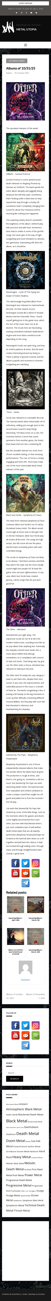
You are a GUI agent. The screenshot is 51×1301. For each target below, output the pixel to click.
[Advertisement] (25, 1250)
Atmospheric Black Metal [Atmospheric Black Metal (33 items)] (24, 1109)
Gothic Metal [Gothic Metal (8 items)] (34, 1146)
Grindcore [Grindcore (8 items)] (11, 1151)
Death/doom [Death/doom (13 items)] (31, 1127)
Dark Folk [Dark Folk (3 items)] (20, 1127)
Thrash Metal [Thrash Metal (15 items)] (22, 1210)
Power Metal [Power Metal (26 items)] (33, 1175)
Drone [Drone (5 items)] (28, 1141)
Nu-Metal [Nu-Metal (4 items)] (27, 1169)
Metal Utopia (26, 29)
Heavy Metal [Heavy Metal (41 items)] (21, 1157)
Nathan (9, 73)
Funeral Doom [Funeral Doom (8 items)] (20, 1146)
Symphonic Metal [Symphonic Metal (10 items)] (15, 1205)
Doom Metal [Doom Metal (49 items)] (15, 1140)
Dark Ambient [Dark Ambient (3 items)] (11, 1127)
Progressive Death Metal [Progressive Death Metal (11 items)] (19, 1180)
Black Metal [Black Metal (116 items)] (16, 1121)
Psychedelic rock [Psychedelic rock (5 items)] (18, 1191)
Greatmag (32, 1294)
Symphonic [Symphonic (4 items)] (17, 1200)
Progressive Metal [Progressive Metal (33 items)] (18, 1185)
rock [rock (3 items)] (26, 1191)
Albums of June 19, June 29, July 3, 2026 (25, 8)
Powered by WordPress (11, 1294)
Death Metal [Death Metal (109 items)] (27, 1133)
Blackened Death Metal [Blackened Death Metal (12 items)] (30, 1114)
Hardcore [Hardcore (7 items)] (34, 1151)
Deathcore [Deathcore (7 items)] (11, 1134)
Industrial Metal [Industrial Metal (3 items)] (37, 1158)
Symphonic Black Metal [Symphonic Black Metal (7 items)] (32, 1200)
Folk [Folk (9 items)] (33, 1141)
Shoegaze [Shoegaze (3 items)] (32, 1191)
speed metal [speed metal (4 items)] (25, 1196)
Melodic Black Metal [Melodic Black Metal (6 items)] (15, 1163)
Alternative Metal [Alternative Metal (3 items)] (12, 1104)
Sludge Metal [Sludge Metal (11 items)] (13, 1195)
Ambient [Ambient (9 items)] (23, 1104)
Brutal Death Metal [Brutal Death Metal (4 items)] (35, 1122)
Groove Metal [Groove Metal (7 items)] (23, 1151)
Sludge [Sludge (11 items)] (40, 1190)
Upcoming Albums (17, 61)
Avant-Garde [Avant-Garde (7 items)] (12, 1114)
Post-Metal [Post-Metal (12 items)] (18, 1175)
